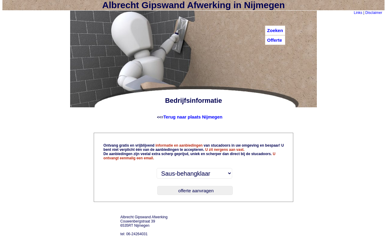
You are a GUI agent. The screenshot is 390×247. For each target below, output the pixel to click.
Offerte (274, 40)
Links (358, 13)
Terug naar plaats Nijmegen (193, 116)
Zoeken (275, 30)
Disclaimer (373, 13)
